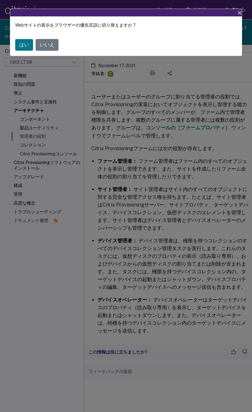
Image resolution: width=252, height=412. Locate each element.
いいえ (47, 45)
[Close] (239, 12)
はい (24, 45)
